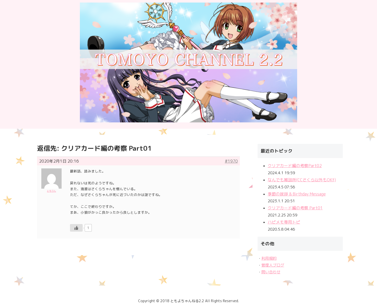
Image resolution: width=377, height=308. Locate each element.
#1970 (231, 161)
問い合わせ (270, 272)
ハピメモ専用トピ (284, 222)
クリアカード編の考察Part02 (295, 165)
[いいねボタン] (76, 228)
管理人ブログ (272, 265)
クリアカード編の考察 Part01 (295, 208)
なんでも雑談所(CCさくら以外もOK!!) (302, 180)
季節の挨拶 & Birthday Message (297, 194)
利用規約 (269, 258)
